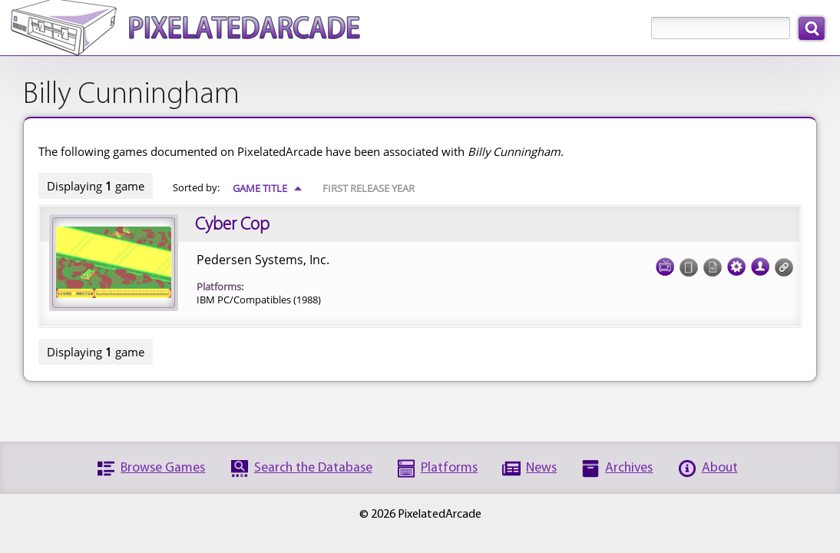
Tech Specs (736, 262)
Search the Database (313, 468)
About (720, 468)
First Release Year (368, 188)
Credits (760, 262)
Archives (629, 468)
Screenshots (665, 262)
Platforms (449, 468)
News (541, 468)
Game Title (268, 188)
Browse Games (163, 468)
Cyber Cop (232, 225)
